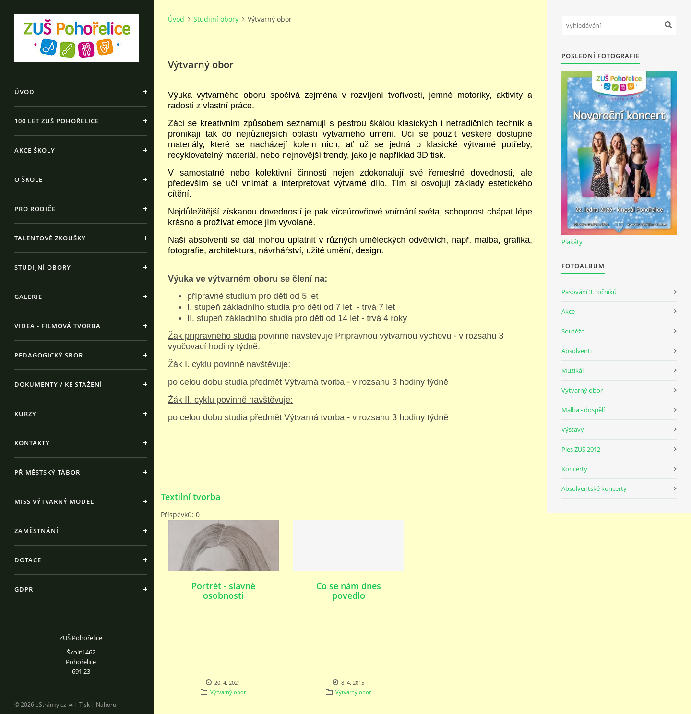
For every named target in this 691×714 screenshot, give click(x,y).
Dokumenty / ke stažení (58, 384)
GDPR (23, 589)
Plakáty (572, 242)
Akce (568, 311)
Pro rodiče (35, 208)
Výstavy (572, 429)
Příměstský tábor (47, 472)
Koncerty (574, 468)
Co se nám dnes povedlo (348, 590)
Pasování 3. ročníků (589, 291)
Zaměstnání (36, 530)
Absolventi (576, 350)
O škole (28, 179)
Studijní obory (42, 267)
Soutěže (572, 331)
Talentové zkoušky (50, 238)
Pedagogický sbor (48, 355)
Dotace (27, 560)
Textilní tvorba (190, 496)
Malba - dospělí (583, 409)
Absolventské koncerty (594, 488)
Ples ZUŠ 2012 (580, 449)
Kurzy (25, 413)
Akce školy (34, 150)
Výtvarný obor (228, 692)
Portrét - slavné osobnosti (223, 590)
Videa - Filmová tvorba (57, 325)
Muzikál (572, 370)
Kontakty (32, 443)
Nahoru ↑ (108, 705)
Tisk (84, 705)
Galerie (28, 296)
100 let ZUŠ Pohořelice (56, 121)
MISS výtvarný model (54, 501)
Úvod (24, 91)
